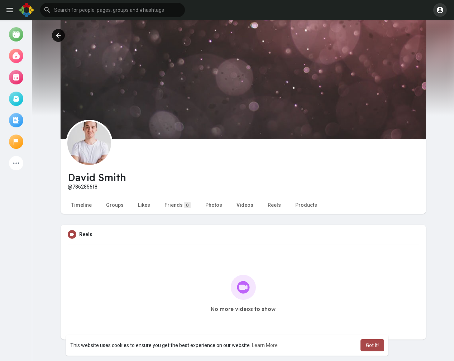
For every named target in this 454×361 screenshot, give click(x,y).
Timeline (81, 205)
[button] (112, 10)
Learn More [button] (265, 345)
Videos (244, 205)
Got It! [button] (372, 345)
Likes (144, 205)
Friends (177, 205)
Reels (274, 205)
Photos (213, 205)
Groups (115, 205)
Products (306, 205)
